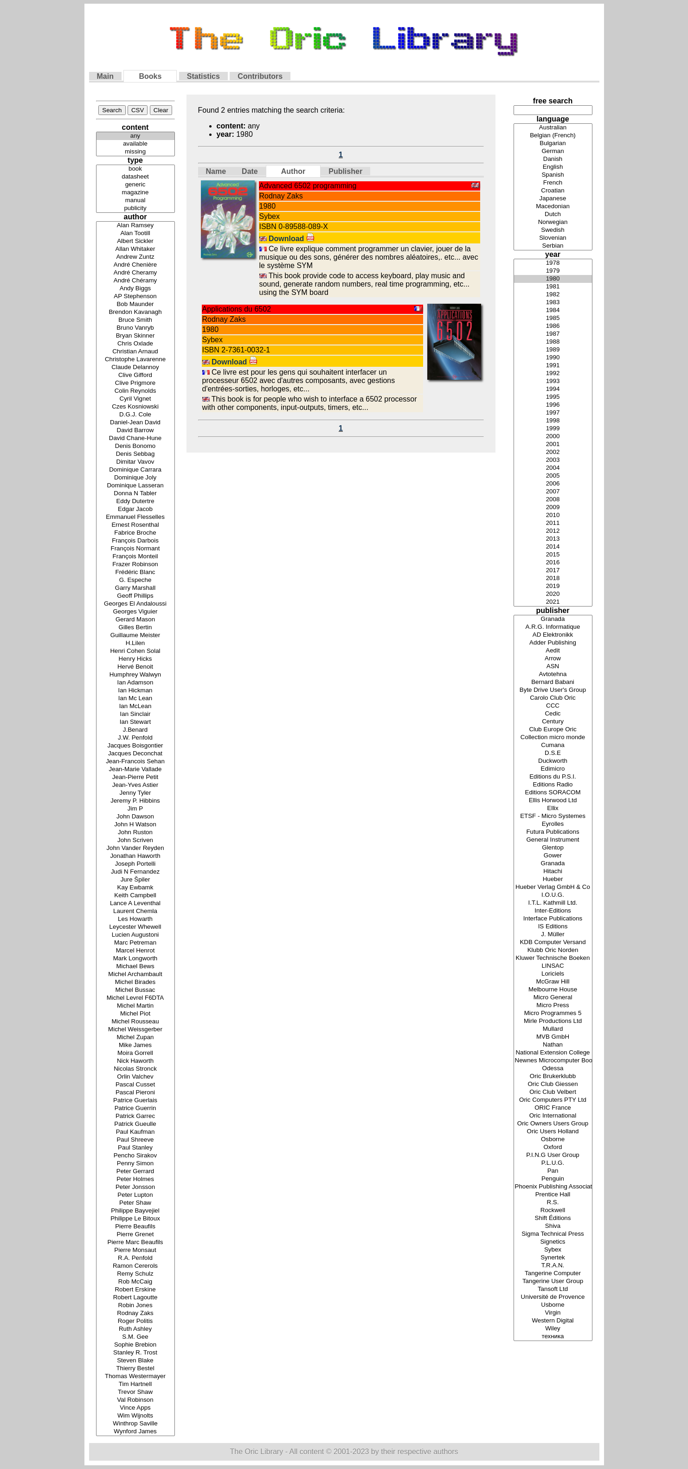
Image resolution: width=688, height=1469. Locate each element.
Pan (553, 1171)
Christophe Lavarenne (135, 360)
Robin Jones (135, 1305)
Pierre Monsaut (135, 1250)
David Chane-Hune (135, 438)
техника (553, 1337)
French (553, 183)
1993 (553, 381)
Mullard (553, 1029)
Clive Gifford (135, 375)
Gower (553, 856)
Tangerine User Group (553, 1281)
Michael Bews (135, 967)
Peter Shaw (135, 1203)
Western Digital (553, 1321)
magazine (135, 193)
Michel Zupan (135, 1037)
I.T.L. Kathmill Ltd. (553, 903)
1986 (553, 326)
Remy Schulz (135, 1274)
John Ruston (135, 833)
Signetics (553, 1242)
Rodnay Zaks (135, 1313)
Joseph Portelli (135, 864)
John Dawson (135, 817)
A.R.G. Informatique (553, 627)
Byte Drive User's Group (553, 690)
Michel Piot (135, 1014)
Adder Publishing (553, 643)
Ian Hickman (135, 691)
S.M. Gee (135, 1337)
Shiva (553, 1226)
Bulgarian (553, 143)
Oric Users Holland (553, 1132)
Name (216, 171)
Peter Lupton (135, 1195)
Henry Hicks (135, 659)
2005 (553, 476)
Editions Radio (553, 785)
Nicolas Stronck (135, 1069)
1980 (553, 279)
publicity (135, 208)
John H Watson (135, 825)
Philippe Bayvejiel (135, 1211)
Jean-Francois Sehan (135, 762)
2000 (553, 437)
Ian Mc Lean (135, 699)
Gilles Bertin (135, 628)
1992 (553, 373)
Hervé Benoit (135, 667)
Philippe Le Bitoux (135, 1219)
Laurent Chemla (135, 911)
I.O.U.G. (553, 895)
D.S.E (553, 753)
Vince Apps (135, 1408)
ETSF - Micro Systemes (553, 816)
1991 (553, 366)
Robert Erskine (135, 1290)
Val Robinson (135, 1400)
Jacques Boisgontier (135, 746)
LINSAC (553, 966)
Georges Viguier (135, 612)
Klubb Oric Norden (553, 950)
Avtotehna (553, 674)
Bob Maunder (135, 304)
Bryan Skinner (135, 336)
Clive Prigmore (135, 383)
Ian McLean (135, 706)
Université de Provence (553, 1297)
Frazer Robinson (135, 564)
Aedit (553, 651)
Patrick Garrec (135, 1116)
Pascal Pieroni (135, 1093)
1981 (553, 287)
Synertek (553, 1258)
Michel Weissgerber (135, 1030)
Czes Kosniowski (135, 407)
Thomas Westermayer (135, 1376)
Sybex (553, 1250)
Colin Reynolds (135, 391)
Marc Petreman (135, 943)
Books (150, 76)
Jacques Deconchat (135, 754)
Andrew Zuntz (135, 257)
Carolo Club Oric (553, 698)
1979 (553, 271)
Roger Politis (135, 1321)
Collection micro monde (553, 737)
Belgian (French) (553, 136)
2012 (553, 531)
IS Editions (553, 927)
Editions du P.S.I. (553, 777)
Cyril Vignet (135, 399)
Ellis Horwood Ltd (553, 801)
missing (135, 152)
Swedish (553, 230)
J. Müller (553, 935)
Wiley (553, 1329)
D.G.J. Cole (135, 415)
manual (135, 200)
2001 (553, 444)
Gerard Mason (135, 620)
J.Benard (135, 730)
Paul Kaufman (135, 1132)
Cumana (553, 745)
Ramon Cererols (135, 1266)
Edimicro (553, 769)
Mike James (135, 1045)
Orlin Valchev (135, 1077)
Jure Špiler (135, 880)
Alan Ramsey (135, 226)
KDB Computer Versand (553, 942)
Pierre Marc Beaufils (135, 1242)
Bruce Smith (135, 320)
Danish (553, 159)
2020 (553, 594)
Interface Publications (553, 919)
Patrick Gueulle (135, 1124)
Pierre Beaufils (135, 1227)
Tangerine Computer (553, 1273)
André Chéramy (135, 281)
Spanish (553, 175)
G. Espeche (135, 580)
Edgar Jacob (135, 509)
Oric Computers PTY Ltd (553, 1100)
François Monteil (135, 557)
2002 (553, 452)
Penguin (553, 1179)
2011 (553, 523)
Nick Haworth (135, 1061)
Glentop (553, 848)
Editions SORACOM (553, 793)
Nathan (553, 1045)
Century (553, 722)
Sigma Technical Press (553, 1234)
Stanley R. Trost (135, 1353)
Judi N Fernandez (135, 872)
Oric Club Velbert (553, 1092)
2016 (553, 563)
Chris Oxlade (135, 344)
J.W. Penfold (135, 738)
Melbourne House (553, 990)
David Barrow (135, 430)
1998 (553, 421)
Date (250, 171)
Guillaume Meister (135, 635)
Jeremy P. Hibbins (135, 801)
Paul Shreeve (135, 1140)
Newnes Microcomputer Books (553, 1061)
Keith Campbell (135, 896)
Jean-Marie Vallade (135, 769)
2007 (553, 492)
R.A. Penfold (135, 1258)
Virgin (553, 1313)
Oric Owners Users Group (553, 1124)
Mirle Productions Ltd (553, 1021)
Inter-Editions (553, 911)
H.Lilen (135, 643)
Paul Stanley (135, 1148)
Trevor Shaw (135, 1392)
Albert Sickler (135, 241)
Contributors (260, 76)
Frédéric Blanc (135, 572)
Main (105, 76)
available (135, 144)
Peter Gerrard (135, 1171)
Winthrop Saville (135, 1424)
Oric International (553, 1116)
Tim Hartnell (135, 1384)
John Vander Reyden (135, 848)
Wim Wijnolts (135, 1416)
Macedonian (553, 207)
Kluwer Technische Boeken (553, 958)
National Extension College (553, 1053)
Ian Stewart (135, 722)
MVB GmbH (553, 1037)
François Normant (135, 549)
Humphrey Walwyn (135, 675)
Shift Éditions (553, 1218)
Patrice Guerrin (135, 1108)
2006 (553, 484)
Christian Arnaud (135, 352)
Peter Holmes (135, 1179)
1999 (553, 429)
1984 (553, 310)
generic (135, 185)
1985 (553, 318)
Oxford (553, 1147)
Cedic (553, 714)
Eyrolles (553, 824)
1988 (553, 342)
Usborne (553, 1305)
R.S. (553, 1203)
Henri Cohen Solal (135, 651)
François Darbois (135, 541)
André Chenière (135, 265)
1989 (553, 350)
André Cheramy (135, 273)
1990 (553, 358)
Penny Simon (135, 1164)
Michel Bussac (135, 990)
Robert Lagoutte (135, 1298)
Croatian (553, 191)
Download (292, 239)
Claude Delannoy (135, 367)
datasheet (135, 177)
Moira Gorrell (135, 1053)
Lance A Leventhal (135, 903)
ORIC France (553, 1108)
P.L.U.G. (553, 1163)
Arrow (553, 659)
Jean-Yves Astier (135, 785)
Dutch (553, 214)
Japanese (553, 199)
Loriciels (553, 974)
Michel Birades (135, 982)
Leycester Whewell (135, 927)
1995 (553, 397)
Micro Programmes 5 (553, 1013)
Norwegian (553, 222)
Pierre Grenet (135, 1235)
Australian (553, 128)
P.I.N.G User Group (553, 1155)
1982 (553, 295)
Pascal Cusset (135, 1085)
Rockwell (553, 1210)
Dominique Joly (135, 478)
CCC (553, 706)
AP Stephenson (135, 296)
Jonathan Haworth (135, 856)
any (135, 136)
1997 (553, 413)
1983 (553, 303)
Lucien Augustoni (135, 935)
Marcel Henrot (135, 951)
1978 (553, 263)
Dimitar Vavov (135, 462)
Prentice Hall (553, 1195)
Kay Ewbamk (135, 888)
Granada (553, 619)
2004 (553, 468)
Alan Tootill (135, 233)
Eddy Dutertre (135, 501)
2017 (553, 571)
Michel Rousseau (135, 1022)
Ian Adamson (135, 683)
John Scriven (135, 840)
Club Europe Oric (553, 730)
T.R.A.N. (553, 1266)
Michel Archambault (135, 974)
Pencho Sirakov (135, 1156)
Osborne (553, 1139)
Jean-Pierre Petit (135, 777)
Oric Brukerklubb (553, 1076)
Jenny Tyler (135, 793)
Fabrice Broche (135, 533)
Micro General (553, 998)
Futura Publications (553, 832)
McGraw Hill (553, 982)
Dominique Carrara (135, 470)
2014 (553, 547)
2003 (553, 460)
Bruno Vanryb (135, 328)
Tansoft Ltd (553, 1289)
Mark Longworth (135, 959)
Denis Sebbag (135, 454)
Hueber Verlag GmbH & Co (553, 887)
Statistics (203, 76)
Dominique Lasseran (135, 486)
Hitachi (553, 871)
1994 (553, 389)
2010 (553, 515)
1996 (553, 405)
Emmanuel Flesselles (135, 517)
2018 (553, 578)
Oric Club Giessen (553, 1084)
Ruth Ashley (135, 1329)
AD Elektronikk (553, 635)
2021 (553, 602)
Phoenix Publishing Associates (553, 1187)
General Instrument (553, 840)
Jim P (135, 809)
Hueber (553, 879)
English (553, 167)
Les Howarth (135, 919)
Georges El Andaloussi (135, 604)
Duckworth (553, 761)
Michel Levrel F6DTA (135, 998)
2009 (553, 507)
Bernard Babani (553, 682)
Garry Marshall (135, 588)
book (135, 169)
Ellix (553, 808)
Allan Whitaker (135, 249)
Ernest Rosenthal (135, 525)
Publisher (345, 171)
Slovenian (553, 238)
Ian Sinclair (135, 714)
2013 (553, 539)
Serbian (553, 246)
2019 (553, 586)
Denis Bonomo (135, 446)
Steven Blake (135, 1361)
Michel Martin (135, 1006)
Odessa (553, 1069)
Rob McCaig (135, 1282)
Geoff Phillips (135, 596)
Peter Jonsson (135, 1187)
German (553, 151)
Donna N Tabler (135, 494)
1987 (553, 334)
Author (293, 171)
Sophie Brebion (135, 1345)
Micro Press (553, 1005)
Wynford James (135, 1432)
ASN (553, 667)
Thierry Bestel (135, 1369)
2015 (553, 555)
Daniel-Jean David (135, 423)
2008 (553, 500)
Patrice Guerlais (135, 1101)
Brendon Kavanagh (135, 312)
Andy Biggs (135, 289)
